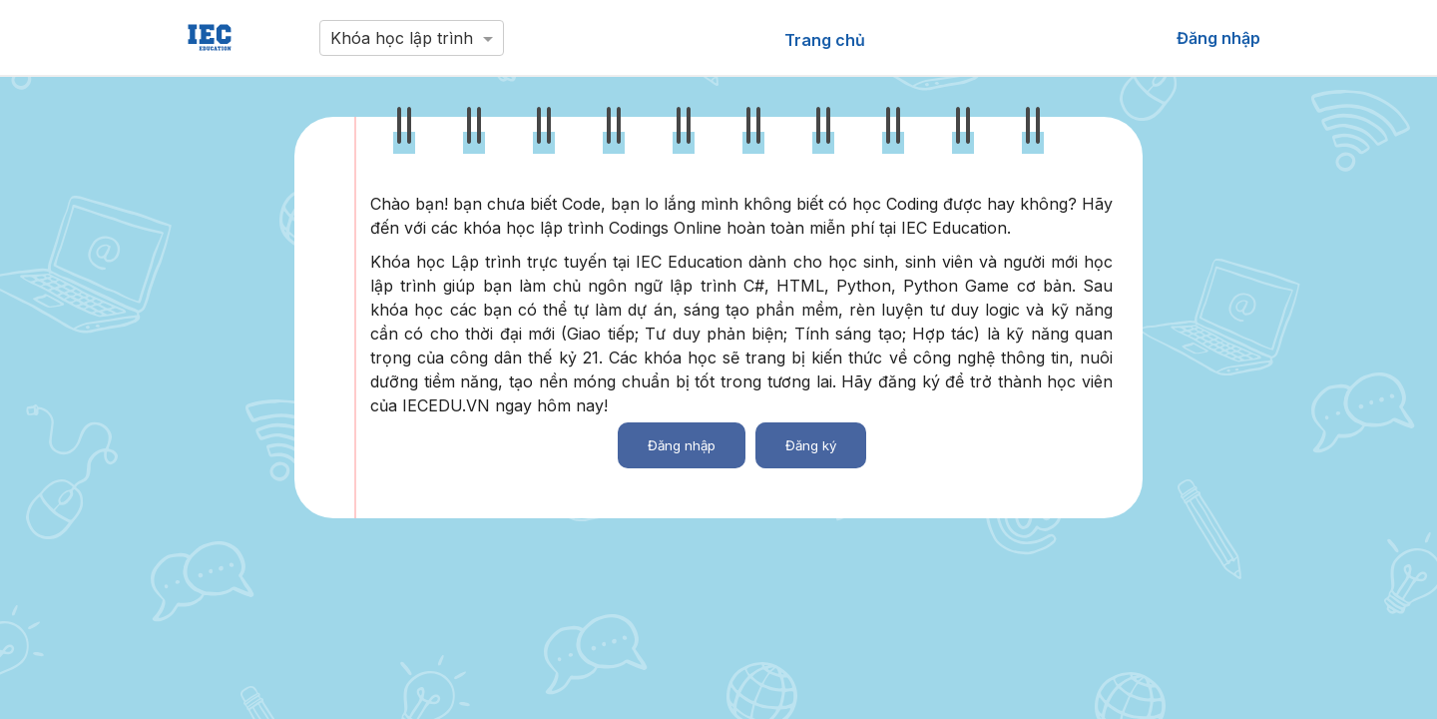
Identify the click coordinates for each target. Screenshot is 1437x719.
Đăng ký (810, 445)
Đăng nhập (682, 445)
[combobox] (411, 33)
